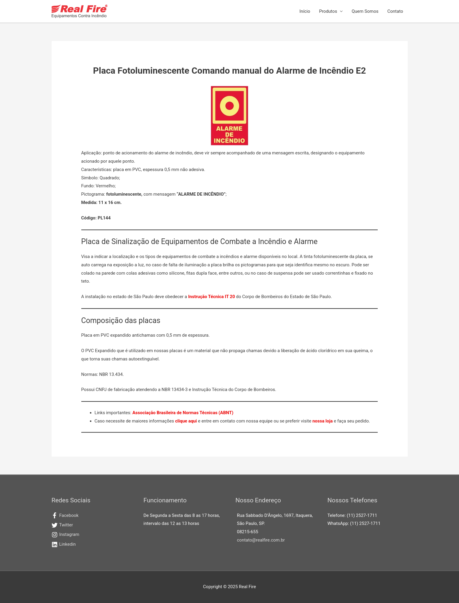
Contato (395, 11)
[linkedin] (92, 544)
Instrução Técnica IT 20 (211, 296)
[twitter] (92, 525)
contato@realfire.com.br (261, 540)
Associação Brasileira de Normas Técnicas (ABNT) (182, 412)
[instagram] (92, 535)
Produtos (328, 11)
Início (304, 11)
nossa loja (322, 421)
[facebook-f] (92, 516)
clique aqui (186, 421)
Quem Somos (365, 11)
